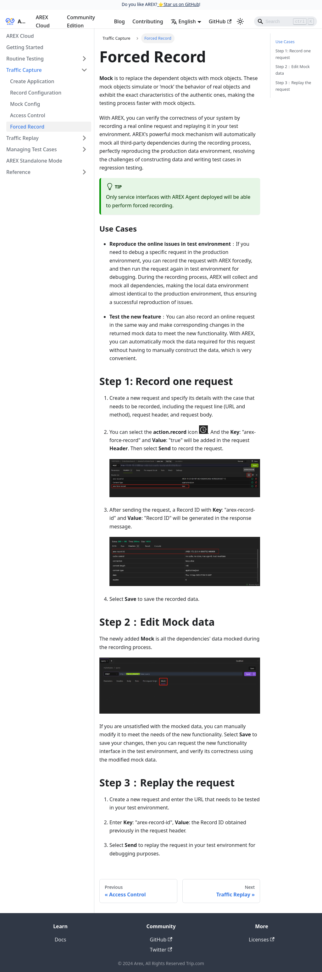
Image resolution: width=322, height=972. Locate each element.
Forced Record (27, 126)
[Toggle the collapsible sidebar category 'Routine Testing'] (84, 59)
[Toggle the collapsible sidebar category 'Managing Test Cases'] (84, 149)
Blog (119, 21)
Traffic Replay (22, 138)
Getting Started (24, 47)
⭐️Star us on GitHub (178, 4)
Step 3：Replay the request (293, 86)
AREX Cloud (43, 21)
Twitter (161, 949)
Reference (18, 172)
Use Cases (285, 41)
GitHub (220, 21)
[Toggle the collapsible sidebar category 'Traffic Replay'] (84, 138)
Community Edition (81, 21)
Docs (60, 939)
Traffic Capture (24, 69)
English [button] (183, 21)
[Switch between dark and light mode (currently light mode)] (240, 21)
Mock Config (25, 104)
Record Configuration (35, 92)
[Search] (285, 21)
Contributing (147, 21)
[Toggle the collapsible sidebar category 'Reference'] (84, 172)
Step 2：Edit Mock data (292, 70)
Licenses (262, 939)
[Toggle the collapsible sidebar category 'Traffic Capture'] (84, 70)
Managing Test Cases (31, 149)
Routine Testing (25, 58)
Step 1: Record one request (293, 54)
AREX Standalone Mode (34, 160)
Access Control (27, 115)
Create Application (32, 81)
